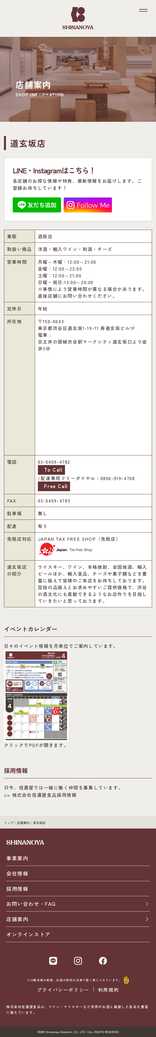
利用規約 (108, 989)
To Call (52, 469)
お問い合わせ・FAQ (31, 903)
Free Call (55, 485)
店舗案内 (17, 919)
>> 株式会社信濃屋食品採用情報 (40, 794)
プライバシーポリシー (63, 989)
